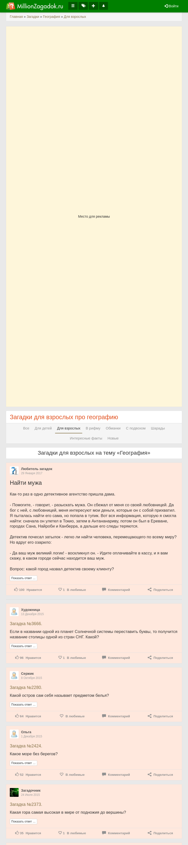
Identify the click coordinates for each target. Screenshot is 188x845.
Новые (112, 438)
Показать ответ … (23, 578)
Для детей (43, 428)
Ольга (26, 732)
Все (26, 428)
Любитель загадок (36, 469)
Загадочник (30, 790)
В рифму (93, 428)
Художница (30, 610)
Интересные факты (86, 438)
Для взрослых (68, 428)
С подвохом (135, 428)
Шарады (158, 428)
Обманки (113, 428)
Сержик (27, 674)
